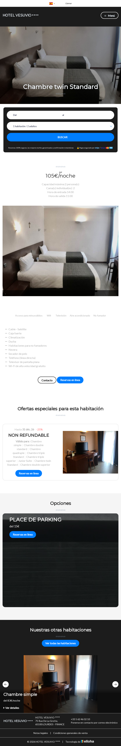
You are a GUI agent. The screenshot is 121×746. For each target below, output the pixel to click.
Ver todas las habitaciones (60, 643)
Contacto (47, 380)
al (63, 115)
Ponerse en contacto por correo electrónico (92, 722)
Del (15, 115)
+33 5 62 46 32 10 (78, 719)
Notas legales (40, 733)
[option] (60, 452)
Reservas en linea (70, 380)
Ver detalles (11, 707)
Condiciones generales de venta (70, 733)
